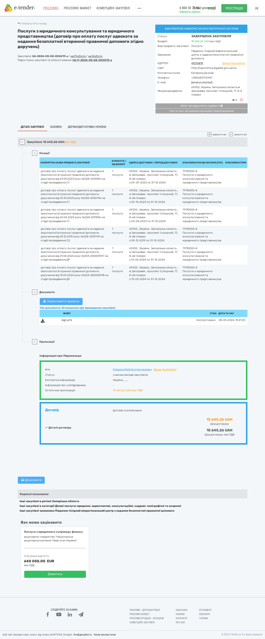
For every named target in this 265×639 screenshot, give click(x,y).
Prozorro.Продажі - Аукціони (147, 618)
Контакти (181, 618)
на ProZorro (78, 56)
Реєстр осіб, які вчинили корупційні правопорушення (201, 111)
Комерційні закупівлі (113, 8)
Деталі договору (58, 427)
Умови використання (105, 634)
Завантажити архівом (61, 301)
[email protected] (201, 82)
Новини (180, 614)
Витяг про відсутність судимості (202, 105)
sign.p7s (66, 320)
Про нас (180, 622)
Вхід (211, 8)
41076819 (197, 63)
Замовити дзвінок (189, 11)
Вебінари (204, 614)
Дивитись (55, 574)
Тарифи (203, 618)
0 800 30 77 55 (189, 8)
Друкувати (31, 480)
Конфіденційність (82, 634)
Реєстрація (234, 8)
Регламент (205, 610)
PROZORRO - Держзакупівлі (145, 610)
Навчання (181, 610)
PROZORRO (51, 8)
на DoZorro (95, 56)
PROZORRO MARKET (77, 8)
